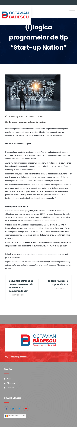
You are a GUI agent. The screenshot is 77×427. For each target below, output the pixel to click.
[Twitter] (19, 408)
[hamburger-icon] (72, 12)
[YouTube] (26, 408)
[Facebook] (6, 408)
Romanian (11, 415)
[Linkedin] (13, 408)
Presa (32, 117)
